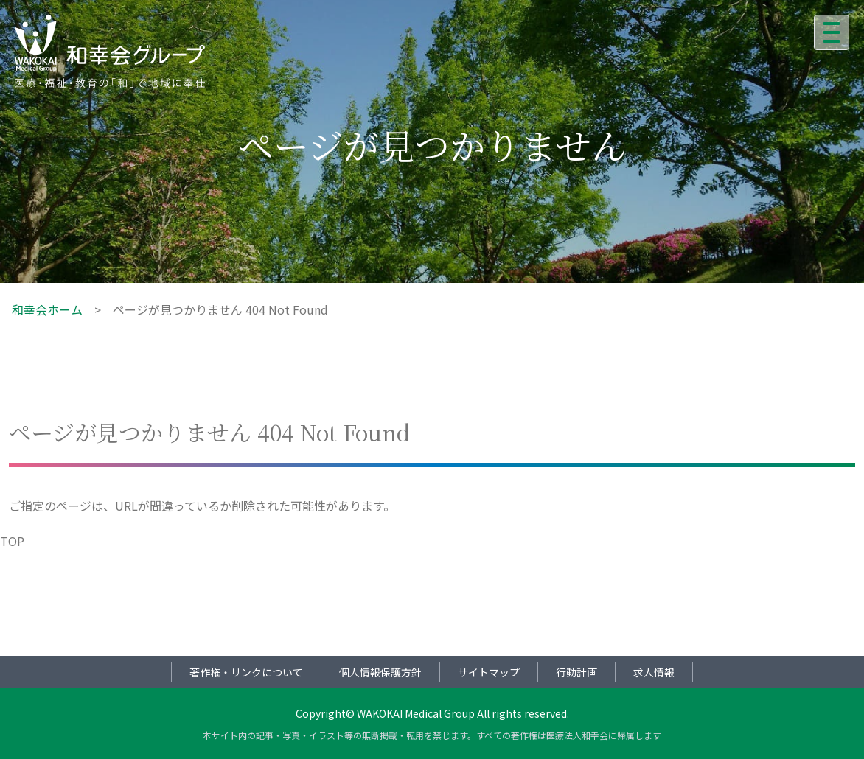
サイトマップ (489, 672)
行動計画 (576, 672)
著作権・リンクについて (246, 672)
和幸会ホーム (47, 309)
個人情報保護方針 (380, 672)
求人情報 (654, 672)
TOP (12, 541)
